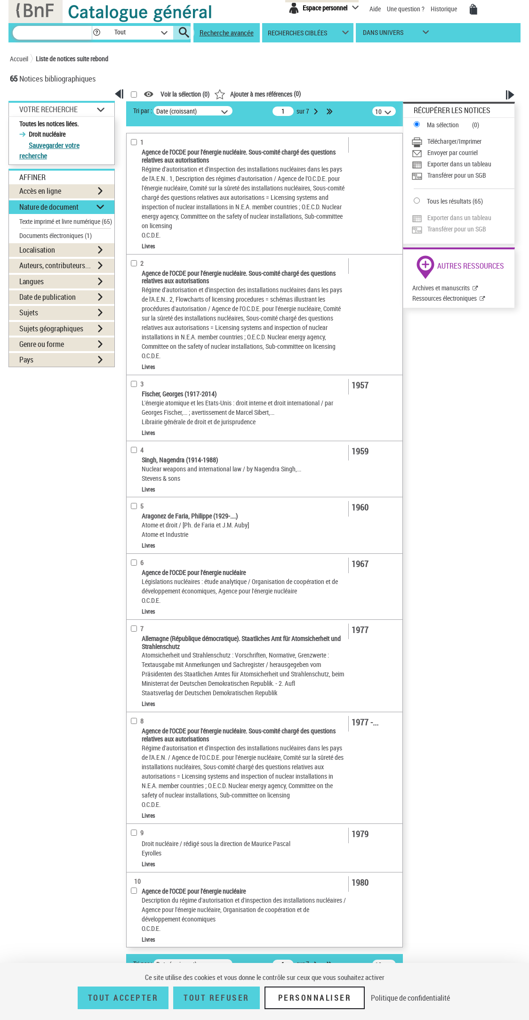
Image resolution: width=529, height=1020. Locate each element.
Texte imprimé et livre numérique (65, 221)
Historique (444, 8)
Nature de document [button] (49, 207)
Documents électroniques (55, 235)
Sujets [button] (28, 312)
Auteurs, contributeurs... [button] (55, 265)
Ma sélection (443, 124)
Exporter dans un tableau (459, 163)
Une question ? (406, 8)
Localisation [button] (37, 250)
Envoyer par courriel (452, 152)
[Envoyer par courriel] (462, 152)
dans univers (383, 35)
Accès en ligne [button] (40, 191)
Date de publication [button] (47, 297)
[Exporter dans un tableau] (462, 164)
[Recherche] (52, 33)
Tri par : (142, 110)
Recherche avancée (227, 32)
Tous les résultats (449, 201)
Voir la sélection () (184, 94)
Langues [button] (31, 281)
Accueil (19, 58)
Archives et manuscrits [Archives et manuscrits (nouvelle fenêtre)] (441, 287)
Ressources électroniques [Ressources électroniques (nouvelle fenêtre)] (444, 298)
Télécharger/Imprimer (454, 141)
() (257, 93)
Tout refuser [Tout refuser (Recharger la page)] (216, 998)
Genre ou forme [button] (41, 344)
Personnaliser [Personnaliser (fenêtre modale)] (315, 998)
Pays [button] (26, 359)
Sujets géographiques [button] (51, 328)
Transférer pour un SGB (456, 175)
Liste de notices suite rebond (72, 58)
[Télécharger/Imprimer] (462, 141)
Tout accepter (123, 998)
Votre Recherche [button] (48, 109)
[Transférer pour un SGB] (462, 175)
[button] (96, 33)
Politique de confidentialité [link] (410, 998)
